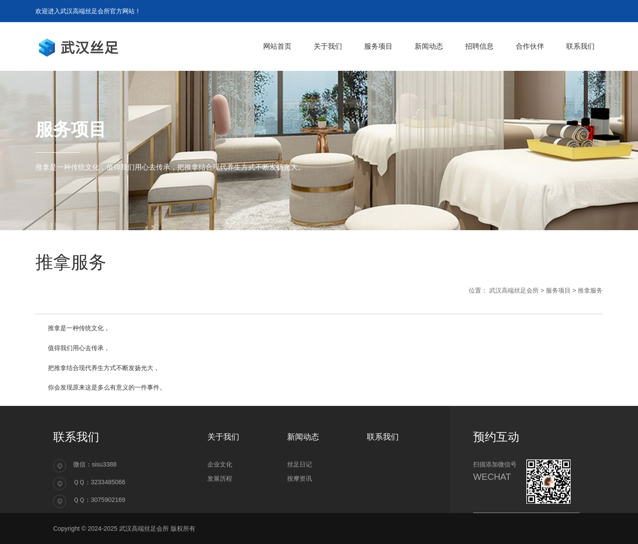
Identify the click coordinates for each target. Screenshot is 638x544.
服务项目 (558, 290)
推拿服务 (590, 290)
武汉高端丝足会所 (514, 290)
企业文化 (219, 464)
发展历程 (219, 478)
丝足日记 (299, 464)
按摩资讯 (299, 478)
